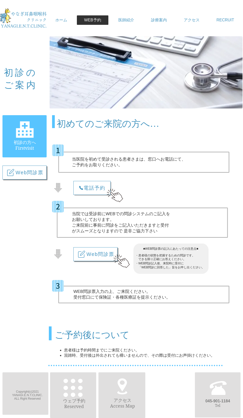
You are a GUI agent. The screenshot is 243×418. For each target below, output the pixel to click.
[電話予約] (92, 188)
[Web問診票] (24, 172)
